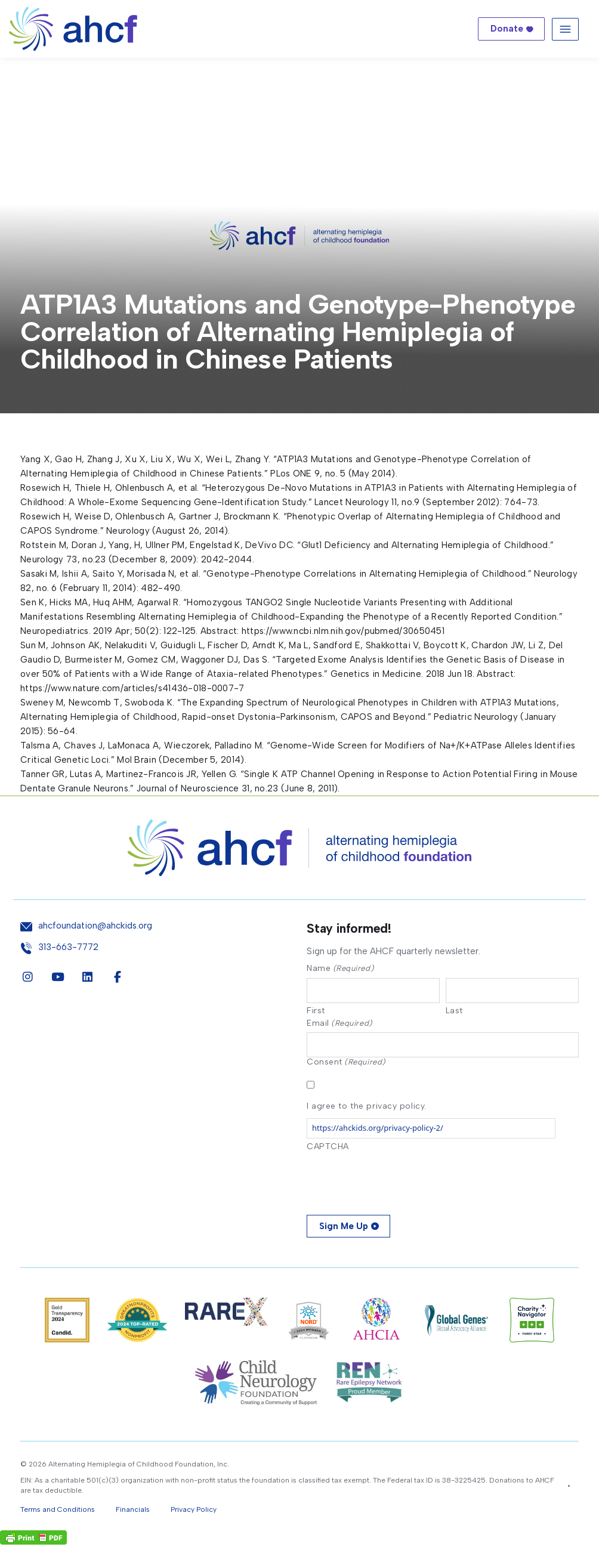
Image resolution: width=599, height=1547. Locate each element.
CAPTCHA (328, 1148)
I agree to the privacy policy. (367, 1108)
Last (454, 1011)
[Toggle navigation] (565, 29)
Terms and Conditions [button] (57, 1512)
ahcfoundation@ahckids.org (95, 926)
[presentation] (397, 1182)
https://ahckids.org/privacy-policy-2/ (377, 1130)
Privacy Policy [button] (194, 1512)
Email (339, 1024)
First (316, 1011)
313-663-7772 (68, 947)
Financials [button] (133, 1512)
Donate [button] (506, 28)
